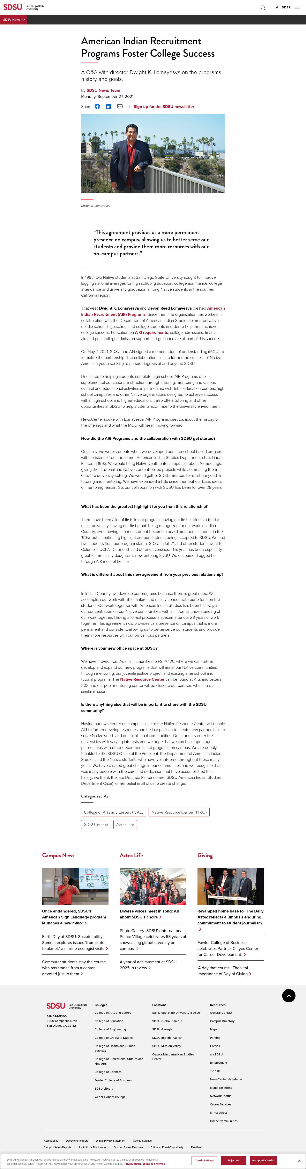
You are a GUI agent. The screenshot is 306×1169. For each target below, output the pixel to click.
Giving (205, 855)
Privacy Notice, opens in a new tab (145, 1166)
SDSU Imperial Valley (166, 1037)
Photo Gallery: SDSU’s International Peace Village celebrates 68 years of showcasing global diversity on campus (153, 939)
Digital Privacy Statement (110, 1140)
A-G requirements (151, 332)
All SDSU (287, 7)
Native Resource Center (142, 679)
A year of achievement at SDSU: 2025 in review (149, 965)
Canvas (215, 1046)
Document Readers (77, 1140)
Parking (215, 1037)
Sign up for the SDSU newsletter (164, 106)
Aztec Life (125, 824)
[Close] (299, 1163)
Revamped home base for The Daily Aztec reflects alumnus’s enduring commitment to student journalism (230, 917)
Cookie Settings (142, 1140)
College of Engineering (110, 1029)
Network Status (220, 1096)
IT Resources (218, 1112)
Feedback (197, 1147)
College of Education (109, 1021)
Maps (213, 1029)
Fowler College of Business (113, 1080)
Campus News (58, 855)
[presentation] (100, 1005)
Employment (218, 1062)
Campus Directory (222, 1021)
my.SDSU (216, 1054)
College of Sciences (108, 1072)
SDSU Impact (96, 824)
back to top (289, 995)
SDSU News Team (103, 90)
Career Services (220, 1104)
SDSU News (11, 19)
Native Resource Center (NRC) (179, 812)
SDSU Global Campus (167, 1021)
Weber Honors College (110, 1097)
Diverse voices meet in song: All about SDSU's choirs (149, 914)
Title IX (215, 1071)
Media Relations (221, 1087)
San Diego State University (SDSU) (176, 1012)
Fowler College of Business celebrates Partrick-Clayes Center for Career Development (227, 948)
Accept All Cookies (263, 1163)
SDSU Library (104, 1088)
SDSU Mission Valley (166, 1046)
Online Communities (224, 1121)
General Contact (221, 1012)
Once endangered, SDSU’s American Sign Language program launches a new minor (74, 917)
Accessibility (51, 1140)
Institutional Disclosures (92, 1147)
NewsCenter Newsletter (226, 1079)
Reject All (233, 1163)
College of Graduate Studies (114, 1037)
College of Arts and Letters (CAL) (113, 812)
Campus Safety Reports (57, 1147)
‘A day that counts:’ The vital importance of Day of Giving (222, 971)
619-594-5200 (57, 1016)
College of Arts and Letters (113, 1012)
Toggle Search (263, 7)
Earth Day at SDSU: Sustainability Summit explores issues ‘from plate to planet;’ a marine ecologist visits (73, 942)
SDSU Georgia (162, 1029)
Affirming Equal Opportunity (167, 1147)
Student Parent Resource (128, 1147)
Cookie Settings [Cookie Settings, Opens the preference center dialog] (204, 1163)
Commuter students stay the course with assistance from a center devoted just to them (74, 968)
